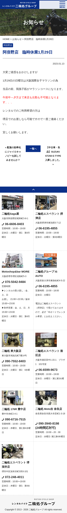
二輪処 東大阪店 (11, 350)
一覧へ (33, 148)
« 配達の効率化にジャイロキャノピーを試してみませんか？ (13, 153)
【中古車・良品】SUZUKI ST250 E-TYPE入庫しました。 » (53, 156)
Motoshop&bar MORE (15, 271)
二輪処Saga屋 (10, 213)
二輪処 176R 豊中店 (14, 409)
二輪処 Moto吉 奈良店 (48, 408)
